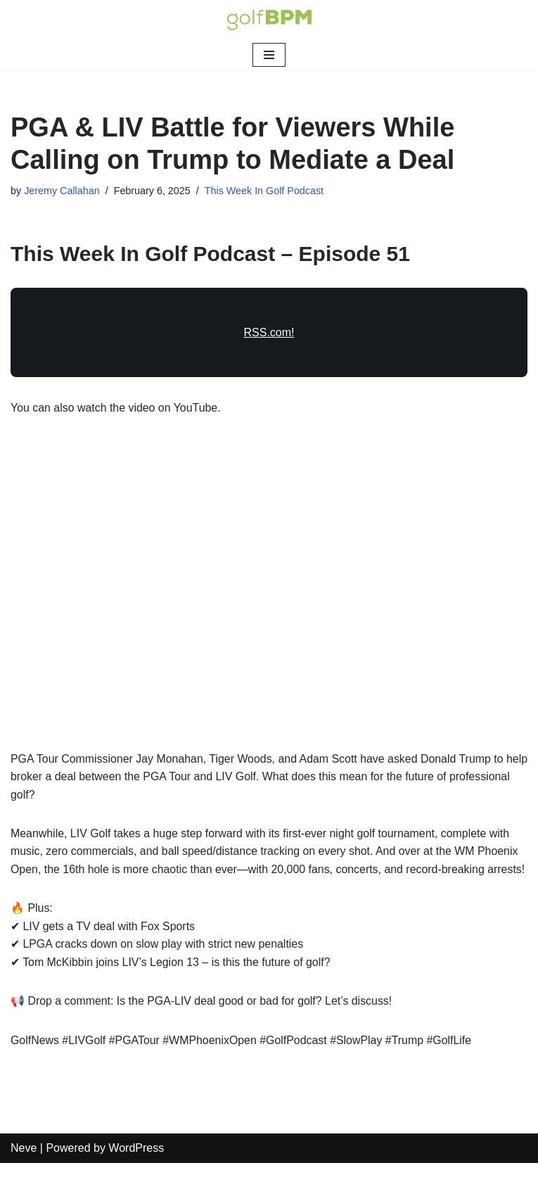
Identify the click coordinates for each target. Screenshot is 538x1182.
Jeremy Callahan (62, 190)
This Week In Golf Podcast (265, 190)
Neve (24, 1168)
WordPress (136, 1168)
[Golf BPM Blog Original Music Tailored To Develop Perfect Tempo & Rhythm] (269, 20)
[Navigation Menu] (269, 55)
